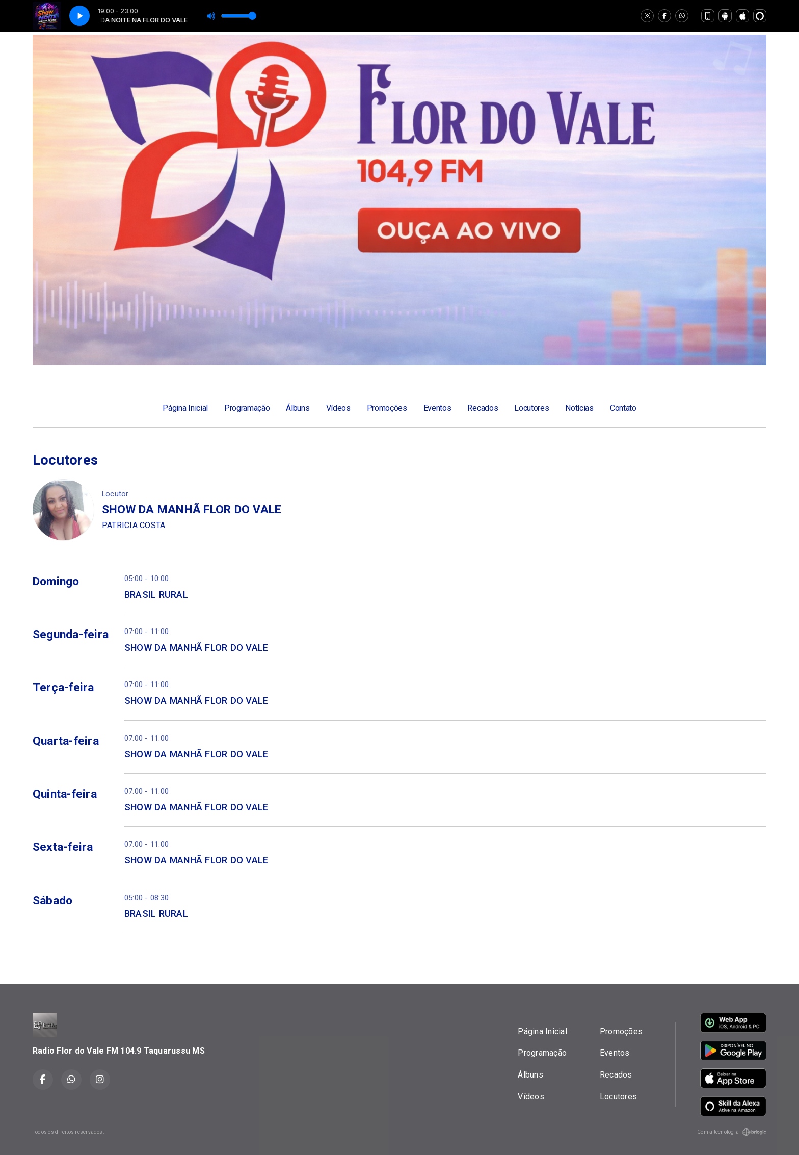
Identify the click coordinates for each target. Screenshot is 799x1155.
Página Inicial (185, 408)
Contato (623, 408)
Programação (247, 408)
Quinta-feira (65, 794)
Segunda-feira (71, 634)
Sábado (52, 900)
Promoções (387, 408)
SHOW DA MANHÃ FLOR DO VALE (196, 647)
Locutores (531, 408)
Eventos (437, 408)
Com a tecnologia (731, 1132)
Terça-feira (63, 687)
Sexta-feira (63, 847)
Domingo (56, 581)
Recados (482, 408)
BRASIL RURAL (156, 594)
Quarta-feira (66, 741)
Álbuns (297, 408)
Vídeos (338, 408)
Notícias (579, 408)
